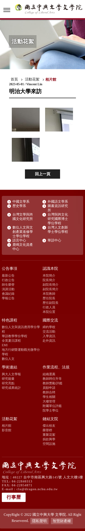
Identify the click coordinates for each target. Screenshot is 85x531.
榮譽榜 (47, 430)
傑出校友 (49, 425)
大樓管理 (49, 401)
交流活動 (49, 331)
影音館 (6, 430)
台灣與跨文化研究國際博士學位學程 (58, 219)
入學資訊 (49, 336)
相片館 (6, 425)
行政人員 (49, 307)
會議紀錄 (8, 293)
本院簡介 (49, 275)
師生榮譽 (8, 284)
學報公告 (8, 298)
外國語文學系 (58, 201)
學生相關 (49, 397)
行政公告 (8, 280)
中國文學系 (20, 201)
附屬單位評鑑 (52, 406)
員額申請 (49, 388)
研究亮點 (8, 383)
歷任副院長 (50, 302)
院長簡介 (49, 280)
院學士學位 (50, 410)
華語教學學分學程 (14, 336)
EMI (5, 345)
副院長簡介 (50, 284)
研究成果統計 (11, 388)
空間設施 (49, 444)
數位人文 (8, 358)
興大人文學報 (11, 374)
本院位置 (49, 312)
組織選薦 (49, 374)
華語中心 (54, 240)
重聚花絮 (49, 434)
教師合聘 (49, 392)
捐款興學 (49, 439)
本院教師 (49, 293)
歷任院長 (49, 298)
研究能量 (8, 378)
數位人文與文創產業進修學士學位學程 (22, 232)
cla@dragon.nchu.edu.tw (37, 489)
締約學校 (49, 327)
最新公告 (8, 275)
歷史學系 (19, 206)
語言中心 (19, 240)
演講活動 (8, 289)
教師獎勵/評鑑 (53, 383)
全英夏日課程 (11, 340)
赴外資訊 (49, 340)
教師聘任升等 (52, 378)
